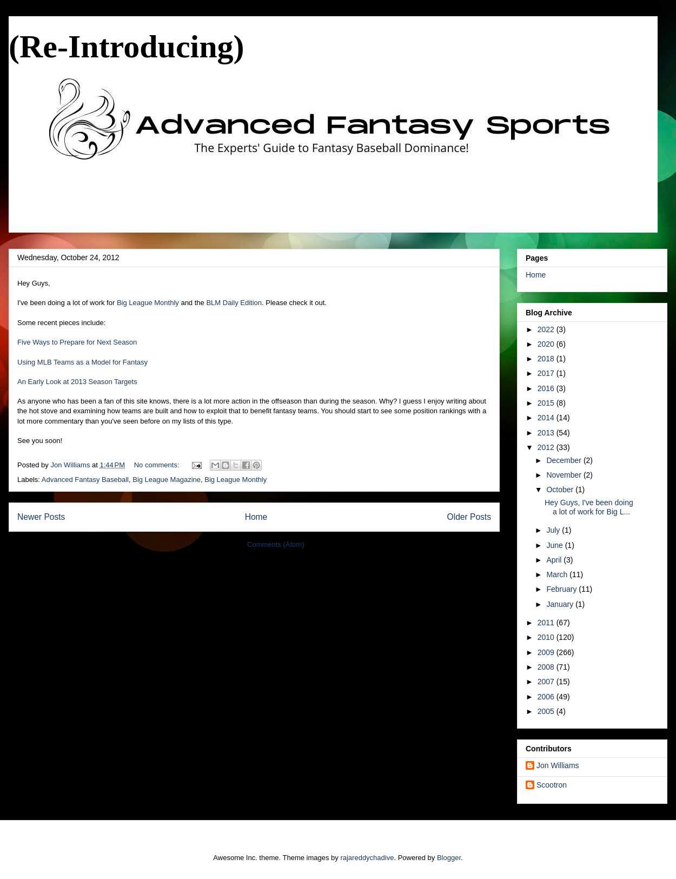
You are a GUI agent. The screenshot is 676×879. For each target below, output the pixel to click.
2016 (547, 388)
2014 (547, 417)
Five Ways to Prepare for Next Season (77, 342)
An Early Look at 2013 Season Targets (77, 382)
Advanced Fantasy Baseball (85, 479)
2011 (547, 622)
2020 (547, 344)
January (560, 604)
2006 (547, 696)
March (557, 574)
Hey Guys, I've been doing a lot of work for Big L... (589, 507)
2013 (547, 432)
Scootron (551, 785)
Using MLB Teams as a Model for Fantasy (82, 362)
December (564, 460)
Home (256, 516)
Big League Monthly (148, 303)
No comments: (157, 465)
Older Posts (469, 516)
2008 (547, 667)
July (554, 530)
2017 (547, 373)
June (555, 545)
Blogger (449, 858)
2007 (547, 681)
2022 (547, 329)
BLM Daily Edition (234, 303)
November (564, 475)
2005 (547, 711)
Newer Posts (41, 516)
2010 (547, 637)
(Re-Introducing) (126, 46)
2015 (547, 403)
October (560, 489)
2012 (547, 447)
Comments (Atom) (275, 544)
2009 (547, 652)
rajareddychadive (367, 858)
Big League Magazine (166, 479)
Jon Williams (557, 765)
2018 (547, 358)
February (562, 589)
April (555, 560)
